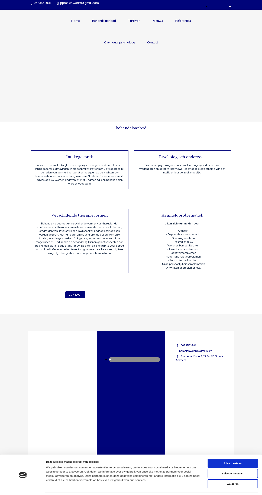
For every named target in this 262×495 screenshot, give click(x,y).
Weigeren (232, 441)
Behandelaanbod (104, 21)
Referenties (183, 21)
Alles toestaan (233, 421)
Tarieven (134, 21)
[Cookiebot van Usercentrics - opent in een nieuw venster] (22, 457)
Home (75, 21)
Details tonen (190, 457)
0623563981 (42, 3)
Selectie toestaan (233, 431)
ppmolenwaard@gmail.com (79, 3)
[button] (75, 294)
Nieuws (158, 21)
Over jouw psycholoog (119, 42)
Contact (152, 42)
